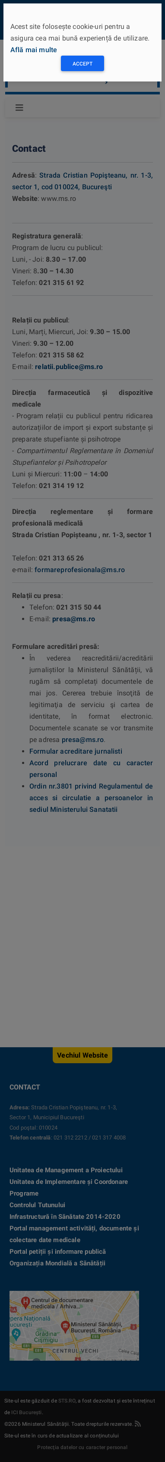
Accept (82, 64)
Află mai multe (33, 50)
